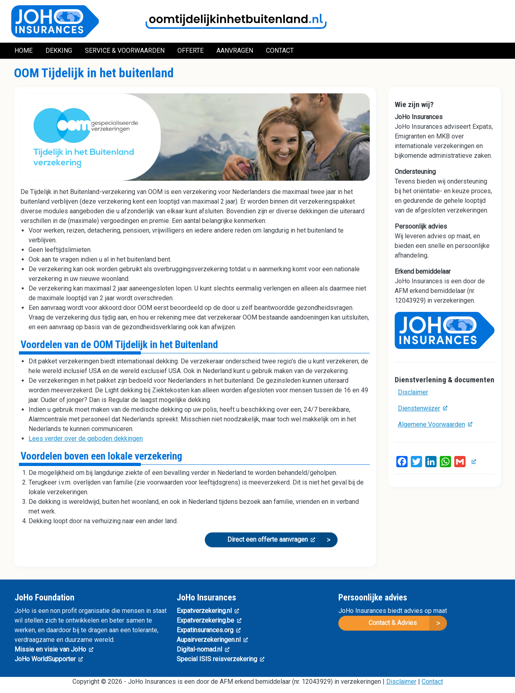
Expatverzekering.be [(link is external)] (209, 620)
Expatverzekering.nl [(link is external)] (208, 611)
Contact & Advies (393, 623)
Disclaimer (413, 392)
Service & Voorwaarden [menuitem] (125, 50)
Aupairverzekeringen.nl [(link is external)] (212, 640)
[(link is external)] (472, 461)
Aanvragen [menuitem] (234, 50)
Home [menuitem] (23, 50)
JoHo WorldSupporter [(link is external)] (48, 659)
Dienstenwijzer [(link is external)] (422, 408)
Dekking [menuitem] (58, 50)
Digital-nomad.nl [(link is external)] (203, 649)
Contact (432, 681)
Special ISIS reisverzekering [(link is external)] (220, 659)
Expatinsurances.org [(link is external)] (209, 630)
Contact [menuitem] (280, 50)
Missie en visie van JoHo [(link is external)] (53, 649)
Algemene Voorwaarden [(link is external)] (435, 424)
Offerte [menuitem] (190, 50)
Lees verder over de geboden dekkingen (86, 438)
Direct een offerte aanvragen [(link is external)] (271, 539)
